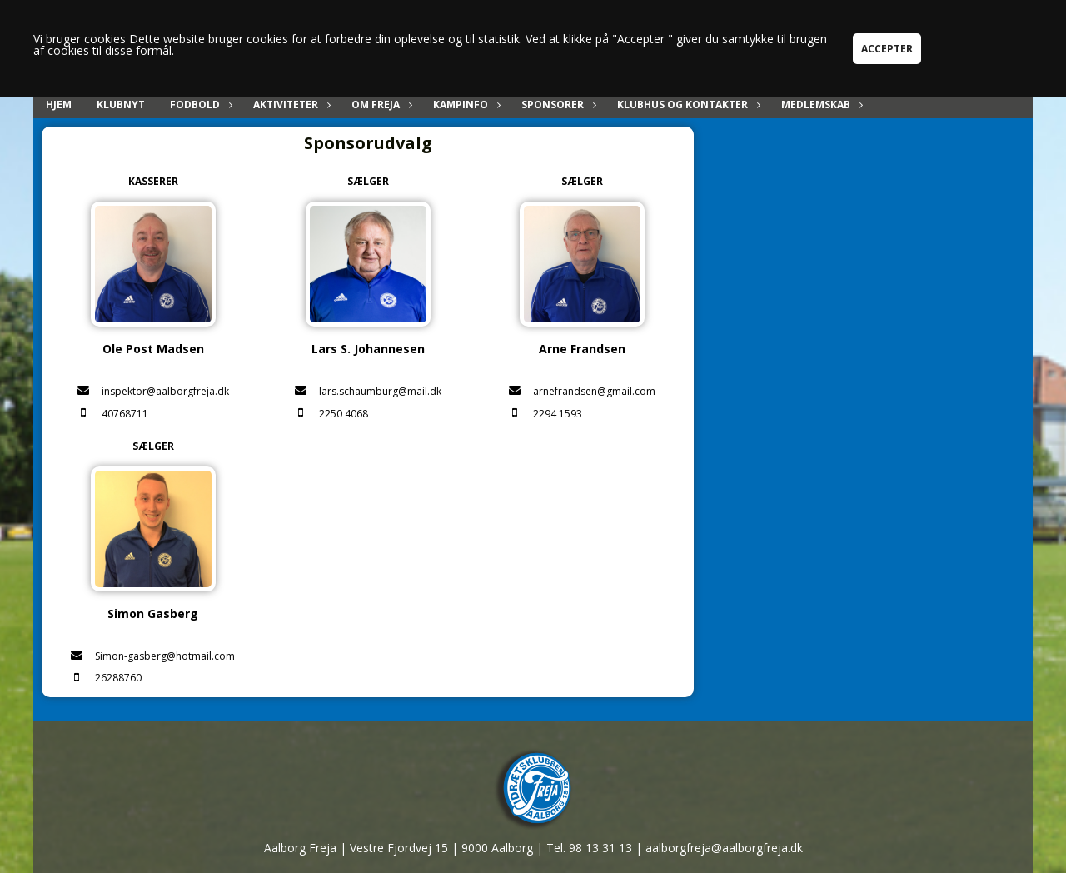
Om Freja (379, 104)
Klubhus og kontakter (686, 104)
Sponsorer (556, 104)
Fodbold (199, 104)
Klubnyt (121, 104)
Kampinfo (464, 104)
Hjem (59, 104)
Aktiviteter (289, 104)
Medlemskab (820, 104)
